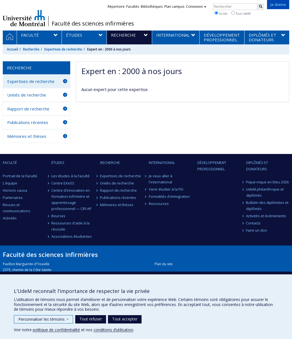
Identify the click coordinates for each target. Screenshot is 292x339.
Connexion (196, 6)
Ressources (159, 203)
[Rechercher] (260, 6)
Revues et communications (16, 207)
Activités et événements (266, 215)
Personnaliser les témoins (43, 319)
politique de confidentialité (56, 329)
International (162, 162)
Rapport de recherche (28, 109)
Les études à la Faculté (70, 175)
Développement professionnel (211, 165)
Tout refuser (90, 319)
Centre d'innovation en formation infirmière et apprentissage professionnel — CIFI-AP (71, 199)
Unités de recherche (26, 95)
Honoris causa (15, 190)
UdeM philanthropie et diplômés (265, 192)
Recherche (31, 49)
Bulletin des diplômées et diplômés (267, 205)
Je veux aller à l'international (160, 178)
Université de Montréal (24, 18)
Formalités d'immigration (169, 196)
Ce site (221, 13)
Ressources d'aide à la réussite (70, 226)
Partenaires (13, 197)
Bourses (58, 215)
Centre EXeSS (62, 183)
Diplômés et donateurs (257, 165)
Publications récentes (27, 122)
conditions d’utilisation (113, 329)
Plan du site (164, 264)
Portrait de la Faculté (20, 175)
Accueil (12, 49)
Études (57, 162)
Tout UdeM (241, 13)
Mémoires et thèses (26, 136)
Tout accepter (124, 319)
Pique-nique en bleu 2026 (267, 181)
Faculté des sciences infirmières (93, 23)
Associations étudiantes (71, 236)
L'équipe (10, 183)
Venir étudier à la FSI (166, 189)
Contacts (253, 223)
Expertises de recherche (63, 49)
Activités (10, 218)
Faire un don (256, 230)
